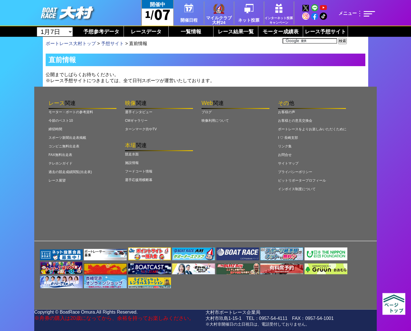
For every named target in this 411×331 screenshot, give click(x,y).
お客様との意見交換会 (295, 121)
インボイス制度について (297, 189)
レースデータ (146, 31)
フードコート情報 (138, 171)
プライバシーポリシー (295, 172)
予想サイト (112, 43)
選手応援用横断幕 (138, 180)
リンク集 (285, 146)
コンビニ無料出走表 (64, 146)
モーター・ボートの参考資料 (71, 112)
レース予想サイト (325, 31)
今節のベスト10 (61, 121)
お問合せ (285, 155)
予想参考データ (101, 31)
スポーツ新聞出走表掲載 (67, 138)
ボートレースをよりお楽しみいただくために (312, 129)
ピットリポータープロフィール (302, 180)
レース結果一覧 (236, 31)
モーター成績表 (281, 31)
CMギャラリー (136, 121)
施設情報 (132, 163)
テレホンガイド (60, 163)
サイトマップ (288, 163)
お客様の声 (286, 112)
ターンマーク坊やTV (141, 129)
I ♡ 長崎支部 (288, 138)
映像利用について (215, 121)
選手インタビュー (138, 112)
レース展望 (57, 180)
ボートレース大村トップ (71, 43)
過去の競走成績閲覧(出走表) (70, 172)
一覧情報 (191, 31)
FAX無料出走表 (60, 155)
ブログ (207, 112)
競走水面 (132, 154)
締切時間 (55, 129)
